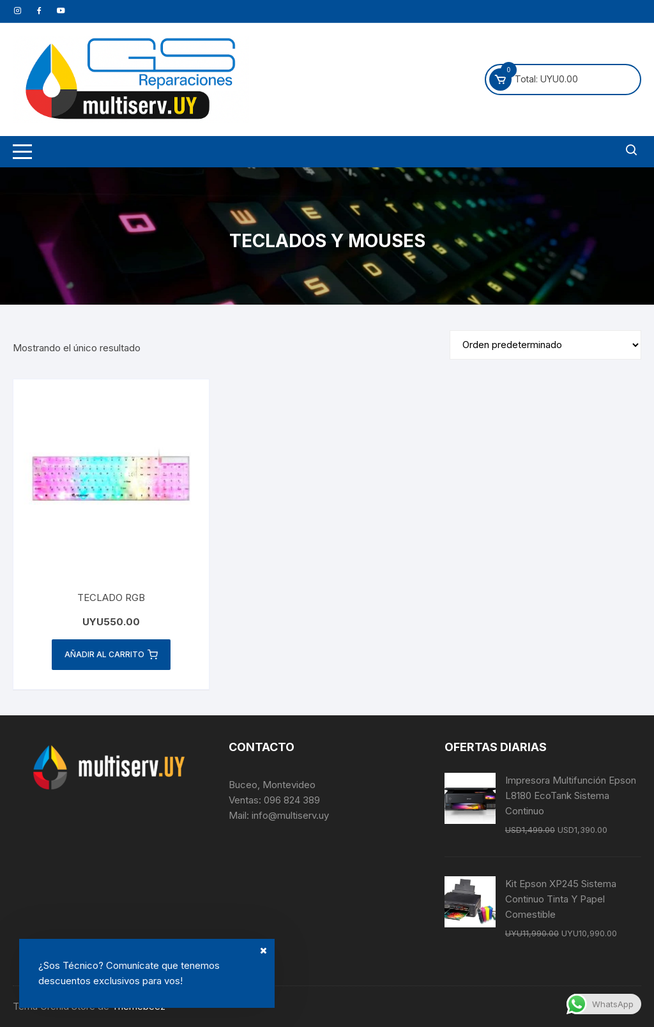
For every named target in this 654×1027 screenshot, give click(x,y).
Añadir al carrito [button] (111, 655)
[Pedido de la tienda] (545, 345)
